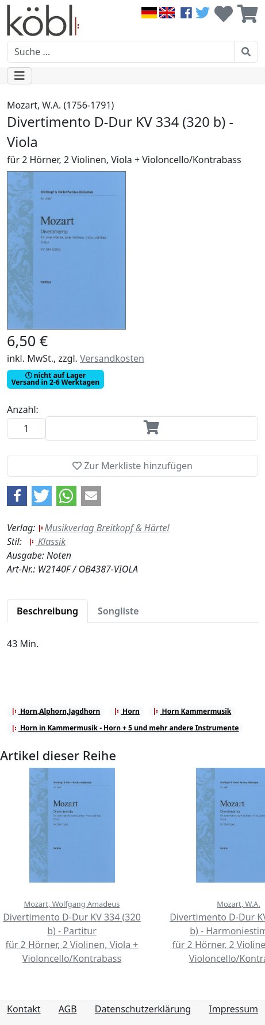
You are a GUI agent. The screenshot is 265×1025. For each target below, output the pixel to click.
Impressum (233, 1009)
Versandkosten (112, 358)
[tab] (47, 611)
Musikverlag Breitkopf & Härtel (104, 527)
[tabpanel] (132, 650)
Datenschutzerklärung (143, 1009)
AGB (68, 1009)
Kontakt (24, 1009)
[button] (17, 496)
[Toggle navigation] (19, 75)
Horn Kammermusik (192, 711)
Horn (127, 711)
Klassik (47, 541)
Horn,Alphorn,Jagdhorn (56, 711)
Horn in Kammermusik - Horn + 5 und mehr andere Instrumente (125, 728)
